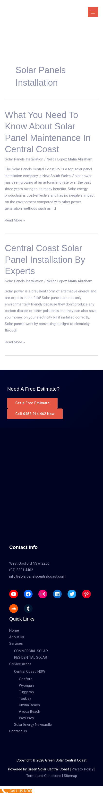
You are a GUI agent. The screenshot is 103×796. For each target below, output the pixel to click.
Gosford (25, 679)
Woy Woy (26, 718)
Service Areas (20, 664)
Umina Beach (29, 705)
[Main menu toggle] (93, 12)
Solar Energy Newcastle (33, 724)
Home (14, 630)
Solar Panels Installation (24, 159)
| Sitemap (69, 776)
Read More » (15, 220)
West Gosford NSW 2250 (29, 563)
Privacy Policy (83, 769)
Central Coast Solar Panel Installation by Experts (45, 259)
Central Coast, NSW (29, 671)
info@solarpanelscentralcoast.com (37, 576)
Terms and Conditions (43, 776)
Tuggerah (26, 692)
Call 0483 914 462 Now (35, 414)
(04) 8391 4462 (21, 570)
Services (16, 643)
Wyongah (26, 685)
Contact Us (18, 731)
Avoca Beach (29, 711)
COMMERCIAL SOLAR (31, 651)
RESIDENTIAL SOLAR (30, 657)
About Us (16, 637)
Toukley (25, 698)
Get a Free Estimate (32, 403)
